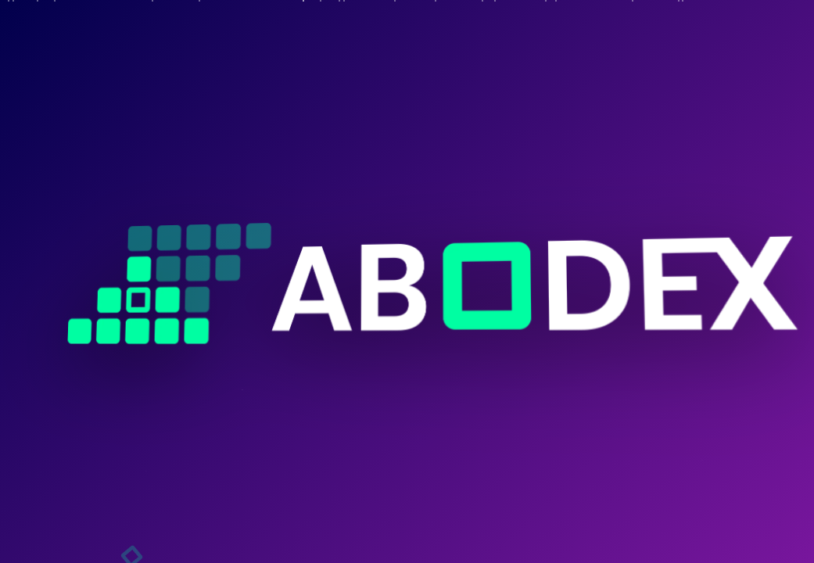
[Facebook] (55, 513)
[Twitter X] (149, 513)
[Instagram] (102, 513)
